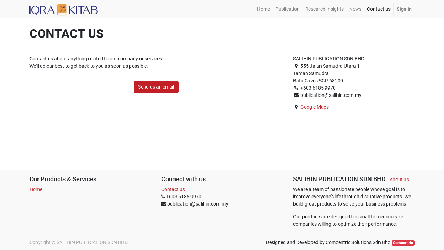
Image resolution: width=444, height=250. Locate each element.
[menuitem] (263, 9)
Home (35, 189)
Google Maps (314, 107)
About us (399, 179)
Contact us (173, 189)
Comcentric (403, 243)
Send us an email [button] (156, 87)
